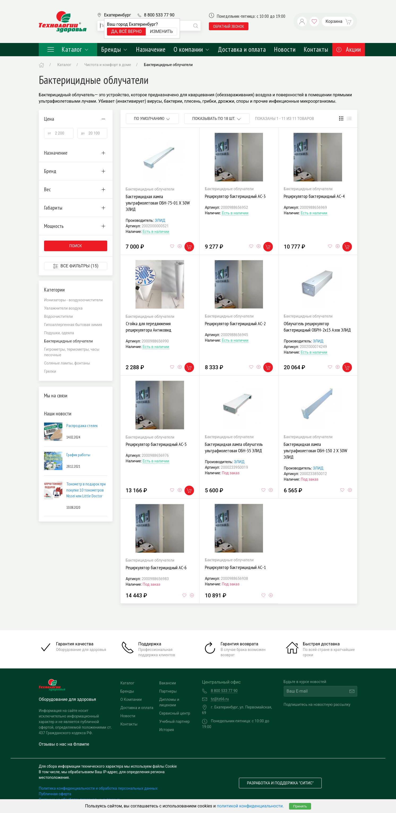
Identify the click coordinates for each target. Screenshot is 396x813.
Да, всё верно (126, 31)
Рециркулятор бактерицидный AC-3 (235, 196)
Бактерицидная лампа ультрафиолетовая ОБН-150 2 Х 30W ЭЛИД (315, 450)
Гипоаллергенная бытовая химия (73, 325)
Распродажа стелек (82, 425)
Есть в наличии (156, 231)
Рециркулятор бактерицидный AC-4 (314, 196)
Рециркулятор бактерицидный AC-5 (156, 444)
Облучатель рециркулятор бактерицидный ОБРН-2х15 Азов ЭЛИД (317, 326)
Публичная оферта (55, 794)
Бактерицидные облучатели (168, 65)
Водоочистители (58, 316)
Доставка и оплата (242, 49)
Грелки (50, 371)
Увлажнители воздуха (63, 308)
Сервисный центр (174, 713)
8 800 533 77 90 (159, 15)
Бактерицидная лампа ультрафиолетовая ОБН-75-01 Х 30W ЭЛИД (158, 202)
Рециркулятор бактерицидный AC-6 (156, 567)
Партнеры (168, 691)
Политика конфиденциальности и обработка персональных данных (98, 788)
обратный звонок (228, 26)
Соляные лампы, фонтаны (67, 363)
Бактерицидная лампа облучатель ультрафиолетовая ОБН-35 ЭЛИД (234, 447)
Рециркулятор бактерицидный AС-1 (235, 567)
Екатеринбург (117, 15)
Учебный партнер (174, 721)
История (166, 730)
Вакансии (167, 683)
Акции (348, 49)
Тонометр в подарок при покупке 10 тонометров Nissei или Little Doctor (86, 489)
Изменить (161, 31)
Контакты (316, 49)
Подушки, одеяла (59, 333)
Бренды (114, 49)
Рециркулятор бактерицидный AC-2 (235, 323)
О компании (192, 49)
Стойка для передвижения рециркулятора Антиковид (148, 326)
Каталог (68, 49)
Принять (300, 806)
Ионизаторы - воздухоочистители (73, 300)
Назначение (151, 49)
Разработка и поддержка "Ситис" (280, 783)
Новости (285, 49)
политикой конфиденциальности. (250, 805)
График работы (78, 454)
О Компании (131, 699)
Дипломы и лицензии (169, 702)
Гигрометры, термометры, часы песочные (71, 352)
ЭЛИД (160, 220)
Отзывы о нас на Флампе (64, 744)
